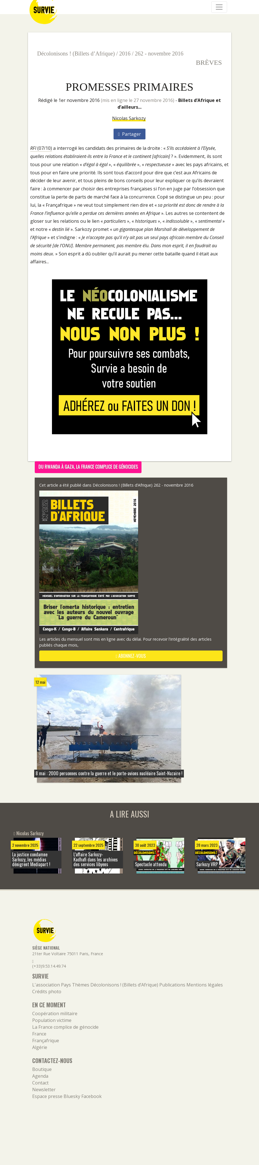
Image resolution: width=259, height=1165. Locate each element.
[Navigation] (219, 7)
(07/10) (41, 148)
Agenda (40, 1076)
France (39, 1034)
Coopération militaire (54, 1013)
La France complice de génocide (65, 1027)
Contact (40, 1083)
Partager (129, 134)
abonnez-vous (131, 655)
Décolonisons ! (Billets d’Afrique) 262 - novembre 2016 (143, 485)
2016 (124, 53)
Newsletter (44, 1089)
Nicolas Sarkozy (129, 118)
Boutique (42, 1069)
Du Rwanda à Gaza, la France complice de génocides (88, 466)
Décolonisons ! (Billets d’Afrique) (76, 53)
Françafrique (45, 1040)
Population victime (51, 1020)
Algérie (39, 1047)
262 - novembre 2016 (159, 53)
